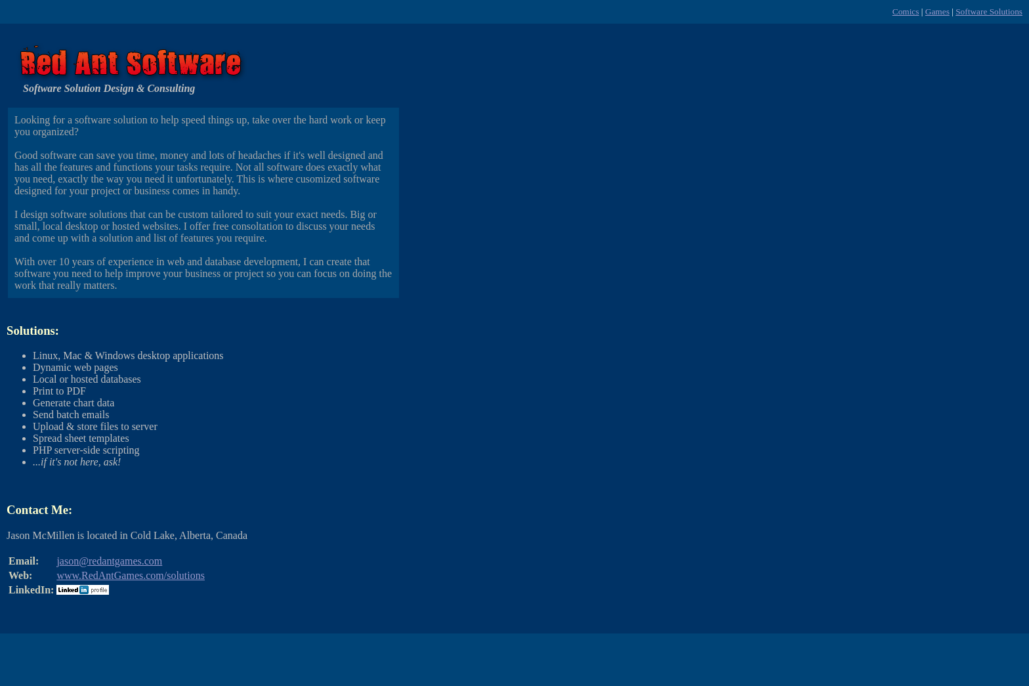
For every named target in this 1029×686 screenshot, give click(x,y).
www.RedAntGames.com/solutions (130, 575)
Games (937, 11)
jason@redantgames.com (109, 561)
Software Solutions (989, 11)
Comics (905, 11)
